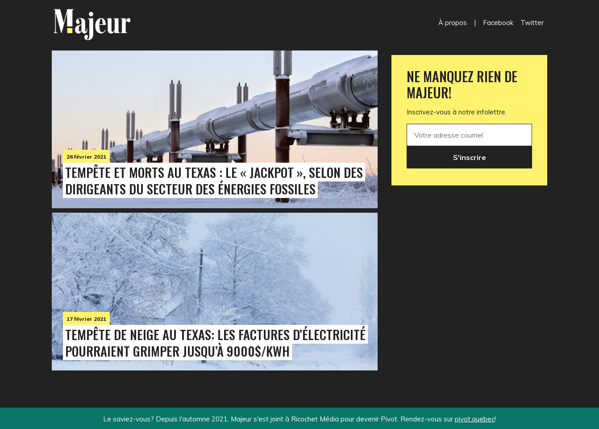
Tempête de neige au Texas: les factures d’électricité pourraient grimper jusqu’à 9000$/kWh (215, 342)
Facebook (498, 22)
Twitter (532, 22)
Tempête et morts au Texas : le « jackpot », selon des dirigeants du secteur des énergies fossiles (214, 180)
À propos (452, 22)
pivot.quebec (475, 419)
